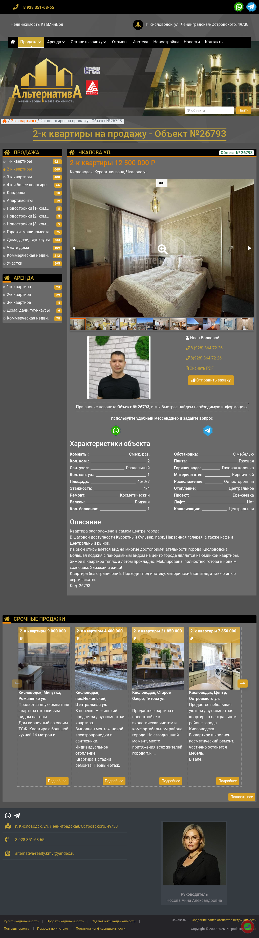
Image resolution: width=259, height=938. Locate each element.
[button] (162, 246)
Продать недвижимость (65, 921)
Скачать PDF (200, 368)
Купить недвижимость (21, 921)
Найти (244, 110)
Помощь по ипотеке (52, 928)
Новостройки (166, 41)
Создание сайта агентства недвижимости (224, 920)
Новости (192, 41)
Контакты (214, 41)
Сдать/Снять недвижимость (113, 921)
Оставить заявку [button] (89, 41)
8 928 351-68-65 (38, 7)
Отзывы (119, 41)
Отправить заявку (211, 380)
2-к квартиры (23, 121)
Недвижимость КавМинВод (37, 24)
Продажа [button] (31, 41)
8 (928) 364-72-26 (204, 348)
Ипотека (140, 41)
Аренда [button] (56, 41)
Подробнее (57, 781)
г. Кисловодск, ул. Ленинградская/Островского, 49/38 (197, 24)
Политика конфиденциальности (100, 928)
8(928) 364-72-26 (204, 358)
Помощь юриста (16, 928)
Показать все (242, 797)
